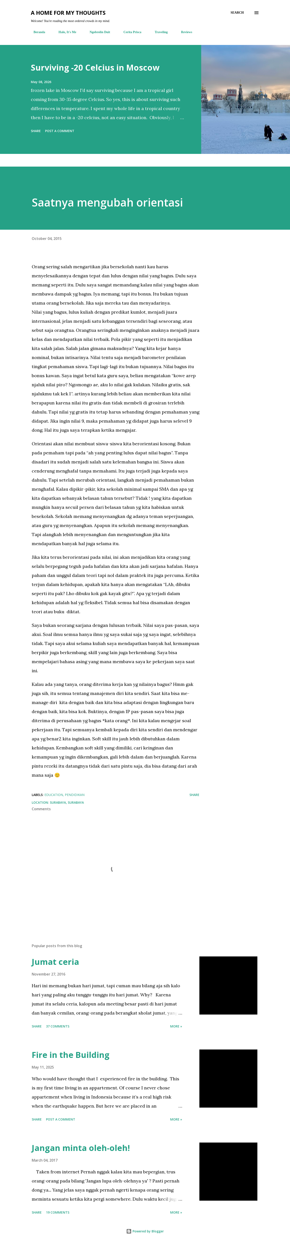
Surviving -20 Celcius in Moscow (95, 67)
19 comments (57, 1212)
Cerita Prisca (130, 32)
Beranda (36, 32)
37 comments (57, 1026)
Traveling (158, 32)
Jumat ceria (55, 961)
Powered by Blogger (145, 1231)
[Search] (237, 12)
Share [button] (36, 131)
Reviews (183, 32)
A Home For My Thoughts (68, 12)
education (53, 795)
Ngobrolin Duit (97, 32)
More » (176, 1026)
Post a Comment (59, 131)
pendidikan (75, 795)
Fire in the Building (70, 1054)
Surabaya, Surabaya (67, 802)
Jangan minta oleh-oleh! (81, 1147)
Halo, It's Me (64, 32)
